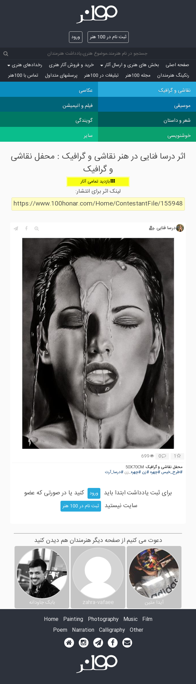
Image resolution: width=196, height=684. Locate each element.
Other (136, 630)
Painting (73, 620)
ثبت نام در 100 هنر (108, 37)
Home (51, 620)
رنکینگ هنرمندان (173, 76)
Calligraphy (112, 630)
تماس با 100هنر (23, 76)
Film (147, 620)
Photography (103, 620)
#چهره (155, 472)
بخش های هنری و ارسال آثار (129, 65)
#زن (145, 472)
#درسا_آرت (114, 472)
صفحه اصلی (177, 65)
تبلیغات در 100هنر (101, 76)
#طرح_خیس (171, 472)
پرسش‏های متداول (61, 76)
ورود (75, 37)
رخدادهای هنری (24, 65)
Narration (83, 630)
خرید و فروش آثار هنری (71, 65)
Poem (60, 630)
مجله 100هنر (137, 76)
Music (130, 620)
